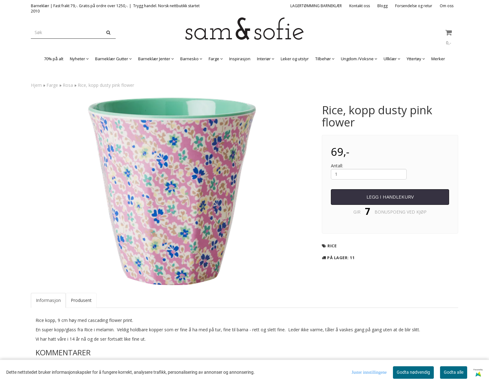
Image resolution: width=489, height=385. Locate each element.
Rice (331, 246)
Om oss (446, 5)
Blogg (382, 5)
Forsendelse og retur (413, 5)
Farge (52, 85)
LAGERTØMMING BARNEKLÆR (316, 5)
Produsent (81, 300)
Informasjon (48, 300)
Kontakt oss (359, 5)
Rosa (68, 85)
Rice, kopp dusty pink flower (106, 85)
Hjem (36, 85)
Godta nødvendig (413, 372)
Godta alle (453, 372)
